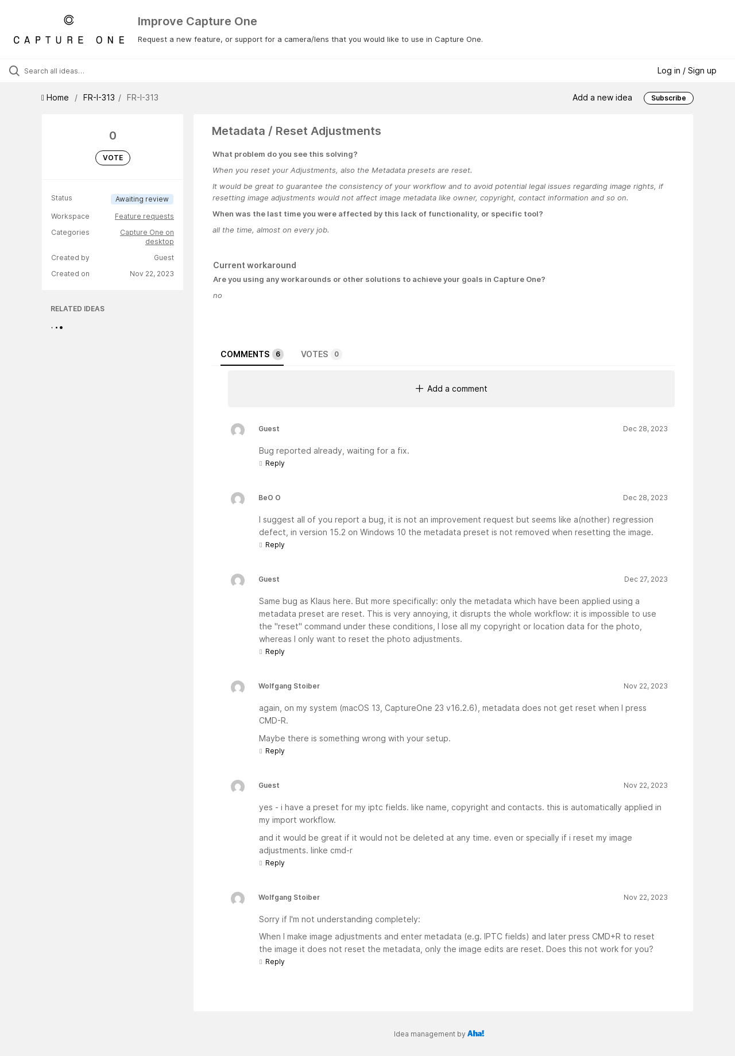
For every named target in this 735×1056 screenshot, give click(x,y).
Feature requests (144, 216)
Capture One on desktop (147, 237)
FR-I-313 (99, 97)
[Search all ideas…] (88, 71)
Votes (321, 354)
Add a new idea (602, 97)
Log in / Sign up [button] (687, 70)
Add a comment (452, 388)
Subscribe (668, 98)
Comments (252, 354)
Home (56, 97)
